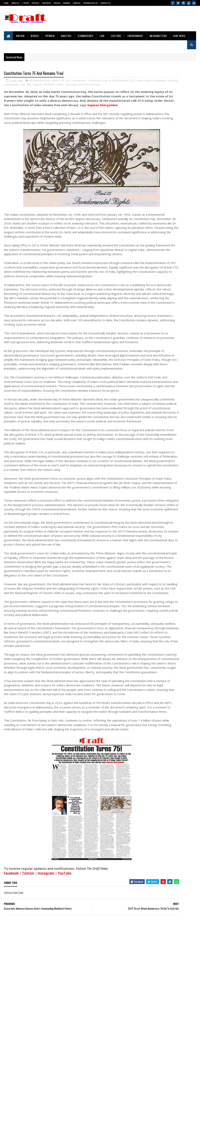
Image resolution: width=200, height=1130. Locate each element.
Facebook (11, 1036)
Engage (57, 3)
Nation (20, 36)
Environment (135, 36)
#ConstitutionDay (39, 81)
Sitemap (18, 1111)
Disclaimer (19, 1105)
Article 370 (57, 81)
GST (6, 85)
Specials (35, 3)
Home (6, 3)
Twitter (28, 1036)
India (14, 85)
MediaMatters (158, 36)
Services (76, 3)
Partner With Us (90, 3)
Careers (66, 3)
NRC (78, 85)
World (35, 36)
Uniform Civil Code (15, 89)
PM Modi (98, 85)
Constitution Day (97, 81)
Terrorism (120, 85)
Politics (109, 85)
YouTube (64, 1036)
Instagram (46, 1036)
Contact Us (105, 3)
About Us (15, 3)
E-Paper (25, 3)
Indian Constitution (29, 85)
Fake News (46, 3)
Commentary (85, 36)
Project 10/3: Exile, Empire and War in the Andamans (166, 402)
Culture (116, 36)
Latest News (61, 85)
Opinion (49, 36)
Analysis (66, 36)
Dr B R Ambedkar (119, 81)
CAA (67, 81)
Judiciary (47, 85)
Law (102, 36)
